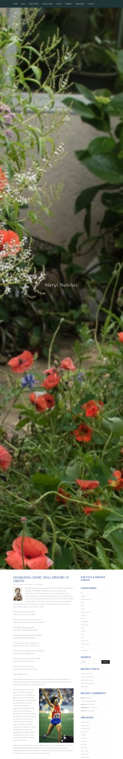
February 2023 (85, 751)
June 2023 (83, 738)
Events (59, 4)
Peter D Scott (84, 701)
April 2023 (84, 744)
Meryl (30, 584)
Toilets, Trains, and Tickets (88, 677)
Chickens (83, 596)
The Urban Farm (85, 644)
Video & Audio (47, 4)
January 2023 (84, 754)
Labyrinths (84, 615)
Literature (83, 618)
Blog (23, 4)
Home (16, 4)
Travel (82, 647)
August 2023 (84, 731)
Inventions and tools (86, 612)
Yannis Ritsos (84, 686)
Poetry (82, 628)
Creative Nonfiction (86, 599)
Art (82, 593)
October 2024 (84, 725)
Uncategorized (85, 650)
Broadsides (80, 4)
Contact (91, 4)
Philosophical (38, 584)
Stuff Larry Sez (84, 640)
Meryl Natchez (61, 284)
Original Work (84, 621)
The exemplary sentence (87, 680)
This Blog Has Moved (86, 673)
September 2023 (85, 728)
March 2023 (84, 747)
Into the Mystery (90, 704)
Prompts (68, 4)
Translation (89, 698)
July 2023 (83, 735)
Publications (34, 4)
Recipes (83, 637)
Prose (82, 634)
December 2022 (85, 757)
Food (82, 605)
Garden (83, 609)
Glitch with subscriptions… (88, 683)
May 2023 (83, 741)
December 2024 (85, 722)
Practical (83, 631)
